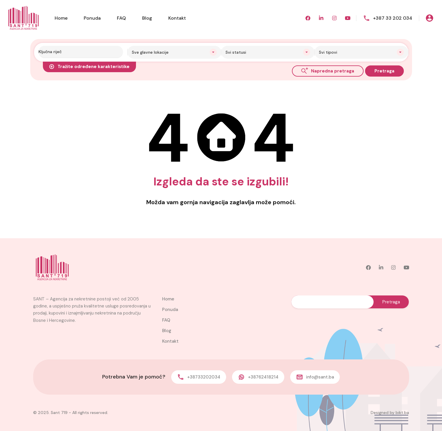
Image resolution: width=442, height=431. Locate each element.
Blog (147, 18)
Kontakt (177, 18)
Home (61, 18)
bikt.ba (402, 412)
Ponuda (92, 18)
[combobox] (174, 52)
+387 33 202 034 (392, 18)
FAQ (121, 18)
